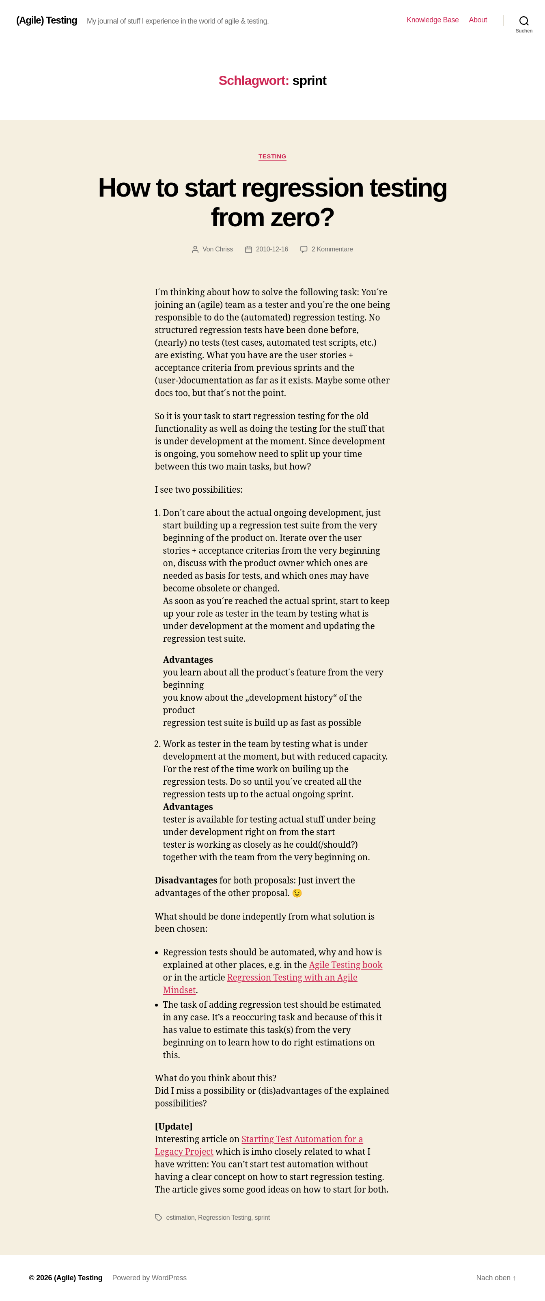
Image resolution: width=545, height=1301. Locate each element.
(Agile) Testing (46, 20)
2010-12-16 (272, 249)
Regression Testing (224, 1217)
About (478, 20)
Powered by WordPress (149, 1278)
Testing (272, 156)
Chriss (224, 249)
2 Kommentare (332, 249)
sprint (262, 1217)
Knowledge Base (433, 20)
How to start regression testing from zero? (272, 202)
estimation (180, 1217)
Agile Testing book (345, 965)
